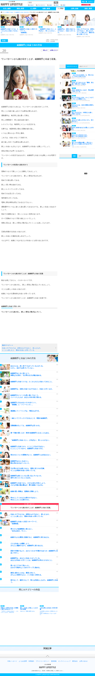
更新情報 (53, 661)
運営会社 (75, 661)
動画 (74, 156)
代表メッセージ (12, 661)
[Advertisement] (29, 258)
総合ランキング (83, 66)
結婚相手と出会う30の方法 (22, 12)
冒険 (64, 5)
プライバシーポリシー (42, 661)
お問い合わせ (83, 661)
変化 (57, 5)
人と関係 (6, 12)
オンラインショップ (64, 661)
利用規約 (31, 661)
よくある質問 (23, 661)
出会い (12, 12)
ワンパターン (41, 5)
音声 (80, 156)
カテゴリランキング (72, 66)
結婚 (50, 5)
